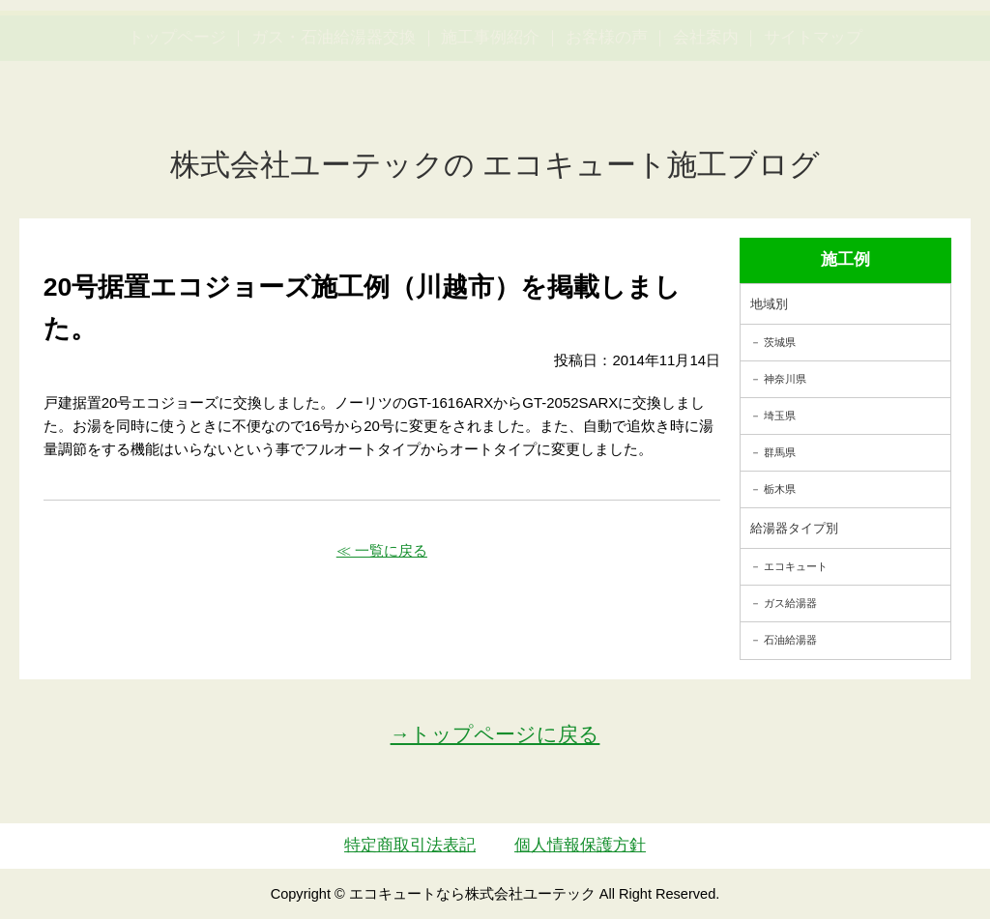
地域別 (769, 304)
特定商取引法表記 (410, 845)
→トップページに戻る (495, 734)
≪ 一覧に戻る (381, 550)
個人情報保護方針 (580, 845)
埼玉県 (780, 415)
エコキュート (796, 566)
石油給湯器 (790, 640)
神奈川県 (785, 379)
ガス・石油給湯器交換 (333, 129)
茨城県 (780, 342)
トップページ (177, 129)
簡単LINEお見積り (788, 53)
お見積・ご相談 (914, 53)
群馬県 (780, 452)
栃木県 (780, 489)
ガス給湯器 (790, 603)
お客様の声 (607, 129)
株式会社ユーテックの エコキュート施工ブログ (495, 165)
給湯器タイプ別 (794, 528)
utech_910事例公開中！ (356, 67)
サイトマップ (813, 129)
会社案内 (706, 129)
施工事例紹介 (490, 129)
